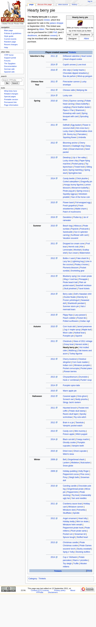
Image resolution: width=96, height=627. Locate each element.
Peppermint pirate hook (73, 528)
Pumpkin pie (68, 336)
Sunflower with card (79, 235)
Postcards (84, 229)
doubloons (32, 35)
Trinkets (72, 52)
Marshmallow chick (84, 131)
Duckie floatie (70, 297)
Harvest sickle (81, 344)
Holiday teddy (69, 521)
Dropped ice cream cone (73, 243)
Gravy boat (69, 344)
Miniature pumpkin (82, 365)
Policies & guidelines (12, 33)
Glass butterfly (82, 104)
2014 (53, 64)
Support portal (10, 58)
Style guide (8, 36)
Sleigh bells (74, 477)
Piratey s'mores (81, 264)
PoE (55, 32)
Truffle (76, 563)
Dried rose (67, 451)
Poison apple (68, 434)
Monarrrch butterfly (80, 188)
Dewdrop (67, 157)
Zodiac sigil (85, 321)
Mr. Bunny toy (70, 134)
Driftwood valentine (71, 56)
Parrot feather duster (81, 107)
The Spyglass (9, 63)
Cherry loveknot (70, 359)
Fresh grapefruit (70, 205)
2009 (53, 471)
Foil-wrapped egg (82, 202)
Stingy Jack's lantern (72, 402)
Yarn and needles (79, 498)
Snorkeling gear (77, 271)
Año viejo (67, 70)
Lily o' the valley (79, 157)
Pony (65, 477)
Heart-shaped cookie (73, 59)
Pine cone (84, 474)
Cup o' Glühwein (70, 557)
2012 (53, 90)
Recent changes (11, 44)
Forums (7, 61)
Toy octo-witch (80, 417)
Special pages (10, 96)
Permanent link (10, 102)
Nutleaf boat (79, 333)
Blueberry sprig (69, 276)
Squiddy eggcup (70, 194)
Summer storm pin (71, 306)
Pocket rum (68, 534)
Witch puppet (81, 434)
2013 (53, 157)
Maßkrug (73, 350)
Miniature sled (69, 510)
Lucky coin (67, 95)
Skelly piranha (81, 399)
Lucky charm (68, 131)
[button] (89, 570)
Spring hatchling (76, 170)
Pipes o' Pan (68, 110)
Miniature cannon (75, 507)
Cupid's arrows (69, 64)
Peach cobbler (69, 318)
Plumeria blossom (71, 267)
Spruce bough (69, 537)
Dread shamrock (76, 149)
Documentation (10, 66)
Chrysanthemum (70, 377)
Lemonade (67, 250)
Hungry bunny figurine (73, 185)
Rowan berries (70, 371)
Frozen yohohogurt (71, 300)
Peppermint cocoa (71, 474)
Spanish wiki (9, 72)
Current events (10, 39)
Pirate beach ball (70, 282)
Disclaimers (53, 592)
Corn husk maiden (80, 362)
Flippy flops (68, 315)
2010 (53, 101)
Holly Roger (84, 471)
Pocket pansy (78, 164)
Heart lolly (82, 518)
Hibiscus (77, 226)
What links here (10, 91)
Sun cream (73, 253)
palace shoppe (56, 23)
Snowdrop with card (71, 113)
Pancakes (82, 134)
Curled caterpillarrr (71, 181)
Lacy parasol (79, 315)
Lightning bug (78, 261)
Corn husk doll (69, 326)
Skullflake (67, 513)
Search (4, 76)
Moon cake (68, 333)
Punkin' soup (86, 380)
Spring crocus (83, 191)
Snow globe (68, 466)
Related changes (11, 94)
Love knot (81, 64)
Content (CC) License (40, 590)
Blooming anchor (70, 143)
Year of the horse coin (80, 197)
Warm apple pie (70, 391)
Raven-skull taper (70, 414)
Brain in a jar (68, 422)
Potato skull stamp (77, 411)
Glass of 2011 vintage (82, 341)
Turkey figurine (75, 354)
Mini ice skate (82, 521)
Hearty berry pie (70, 347)
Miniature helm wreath (72, 524)
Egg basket (76, 125)
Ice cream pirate (85, 276)
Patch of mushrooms (72, 212)
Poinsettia (81, 510)
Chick (65, 101)
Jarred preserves (84, 326)
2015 (53, 202)
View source (63, 4)
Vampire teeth (78, 446)
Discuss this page (44, 4)
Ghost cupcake (80, 451)
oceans (53, 35)
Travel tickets (84, 288)
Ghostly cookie (69, 442)
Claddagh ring (78, 146)
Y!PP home (9, 55)
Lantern (66, 462)
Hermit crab (73, 247)
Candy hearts (78, 70)
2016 (53, 70)
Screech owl (68, 399)
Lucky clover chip (70, 160)
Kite (81, 247)
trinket (47, 20)
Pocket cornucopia (71, 368)
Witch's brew (68, 454)
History (74, 4)
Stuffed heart (82, 537)
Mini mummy (80, 431)
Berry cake (67, 294)
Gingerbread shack (76, 459)
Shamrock (79, 110)
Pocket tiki (81, 318)
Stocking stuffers (83, 552)
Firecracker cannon (71, 81)
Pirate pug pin (69, 191)
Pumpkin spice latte (71, 385)
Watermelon (85, 253)
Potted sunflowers (71, 321)
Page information (11, 105)
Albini (86, 38)
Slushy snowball (84, 549)
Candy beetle (68, 178)
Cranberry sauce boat (72, 504)
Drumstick (83, 377)
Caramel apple (69, 396)
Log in (90, 1)
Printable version (11, 99)
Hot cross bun (82, 128)
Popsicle (74, 229)
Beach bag (67, 226)
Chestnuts (67, 341)
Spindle (76, 513)
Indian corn (68, 365)
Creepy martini (82, 439)
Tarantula (79, 422)
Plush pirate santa (78, 531)
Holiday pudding (70, 471)
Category (33, 578)
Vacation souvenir (70, 238)
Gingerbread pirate (75, 489)
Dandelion (67, 217)
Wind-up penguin (84, 76)
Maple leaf (86, 329)
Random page (10, 42)
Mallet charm (80, 209)
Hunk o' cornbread (71, 380)
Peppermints (72, 492)
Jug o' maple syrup (72, 329)
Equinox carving (76, 101)
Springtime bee (75, 173)
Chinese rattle (69, 90)
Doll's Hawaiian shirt (82, 294)
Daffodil (66, 125)
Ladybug (66, 107)
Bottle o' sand (69, 258)
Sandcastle (68, 232)
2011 (53, 56)
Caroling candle (70, 486)
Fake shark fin (82, 258)
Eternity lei (81, 297)
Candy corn (68, 431)
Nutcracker (85, 462)
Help (6, 47)
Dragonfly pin (86, 181)
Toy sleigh (67, 563)
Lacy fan (66, 261)
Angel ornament (70, 518)
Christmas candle (70, 542)
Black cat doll (68, 439)
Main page (8, 30)
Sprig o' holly (68, 552)
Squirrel (78, 336)
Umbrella (82, 137)
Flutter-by (77, 217)
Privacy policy (60, 590)
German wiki (9, 69)
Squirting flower (69, 137)
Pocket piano (86, 368)
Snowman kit (80, 534)
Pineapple (83, 279)
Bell (64, 459)
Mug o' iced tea (70, 279)
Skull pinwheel (70, 288)
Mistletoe (75, 462)
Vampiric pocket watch (72, 425)
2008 (53, 459)
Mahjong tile (82, 90)
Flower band (68, 202)
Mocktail (77, 250)
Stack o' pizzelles (80, 560)
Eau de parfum (69, 76)
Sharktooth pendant (76, 303)
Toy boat (75, 495)
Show (89, 571)
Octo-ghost (82, 396)
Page (31, 4)
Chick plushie (82, 178)
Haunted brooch (70, 408)
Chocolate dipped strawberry (75, 73)
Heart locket (86, 56)
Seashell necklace (83, 285)
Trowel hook (79, 167)
